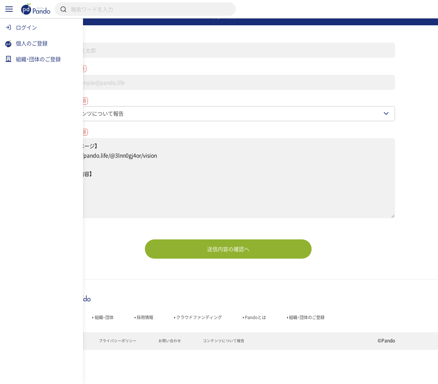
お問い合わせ (215, 375)
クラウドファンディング (250, 348)
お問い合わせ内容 (126, 158)
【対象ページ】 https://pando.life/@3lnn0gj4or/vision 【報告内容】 (260, 207)
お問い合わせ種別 (126, 124)
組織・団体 (141, 348)
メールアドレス (123, 88)
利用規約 (103, 375)
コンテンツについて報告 (276, 375)
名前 (107, 52)
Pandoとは (316, 348)
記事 (100, 348)
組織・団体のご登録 (376, 348)
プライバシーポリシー (157, 375)
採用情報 (187, 348)
